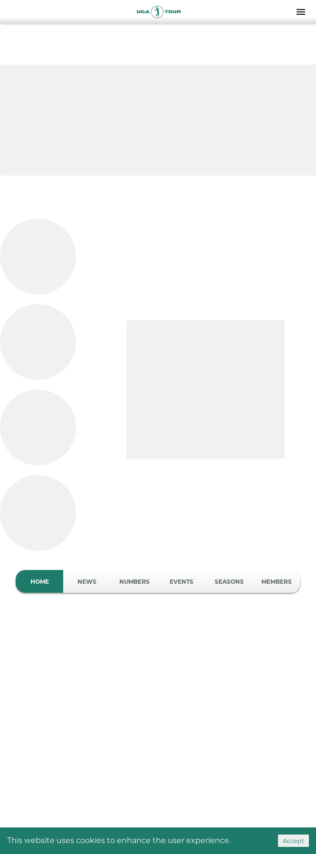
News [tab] (87, 581)
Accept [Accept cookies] (293, 841)
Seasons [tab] (229, 581)
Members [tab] (276, 581)
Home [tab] (39, 581)
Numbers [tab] (134, 581)
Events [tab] (182, 581)
